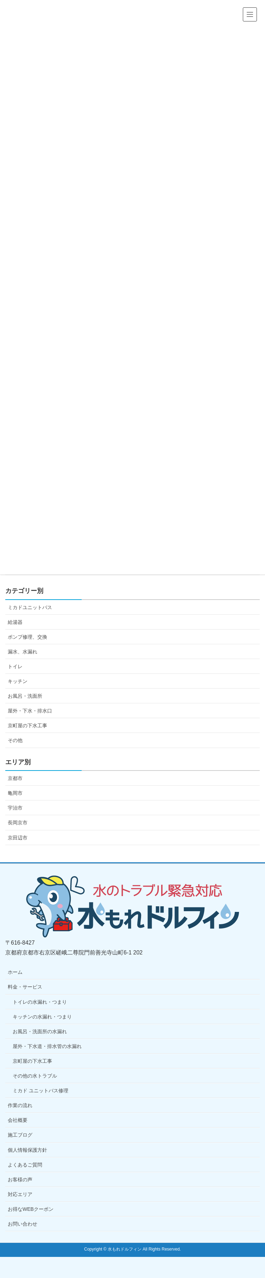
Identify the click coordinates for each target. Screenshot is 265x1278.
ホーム (15, 972)
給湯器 (15, 622)
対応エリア (20, 1194)
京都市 (15, 778)
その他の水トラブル (35, 1076)
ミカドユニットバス (30, 607)
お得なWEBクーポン (30, 1209)
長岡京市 (17, 822)
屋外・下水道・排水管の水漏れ (47, 1046)
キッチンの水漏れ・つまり (42, 1017)
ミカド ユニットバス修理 (40, 1090)
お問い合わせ (22, 1224)
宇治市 (15, 808)
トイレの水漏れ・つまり (40, 1002)
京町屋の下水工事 (27, 725)
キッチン (17, 681)
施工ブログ (20, 1135)
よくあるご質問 (25, 1165)
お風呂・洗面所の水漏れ (40, 1031)
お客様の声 (20, 1179)
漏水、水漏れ (22, 651)
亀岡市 (15, 793)
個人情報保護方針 (27, 1150)
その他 (15, 740)
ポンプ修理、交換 (27, 637)
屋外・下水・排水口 (30, 711)
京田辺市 (17, 838)
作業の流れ (20, 1105)
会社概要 (17, 1120)
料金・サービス (25, 987)
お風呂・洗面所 (25, 696)
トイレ (15, 666)
